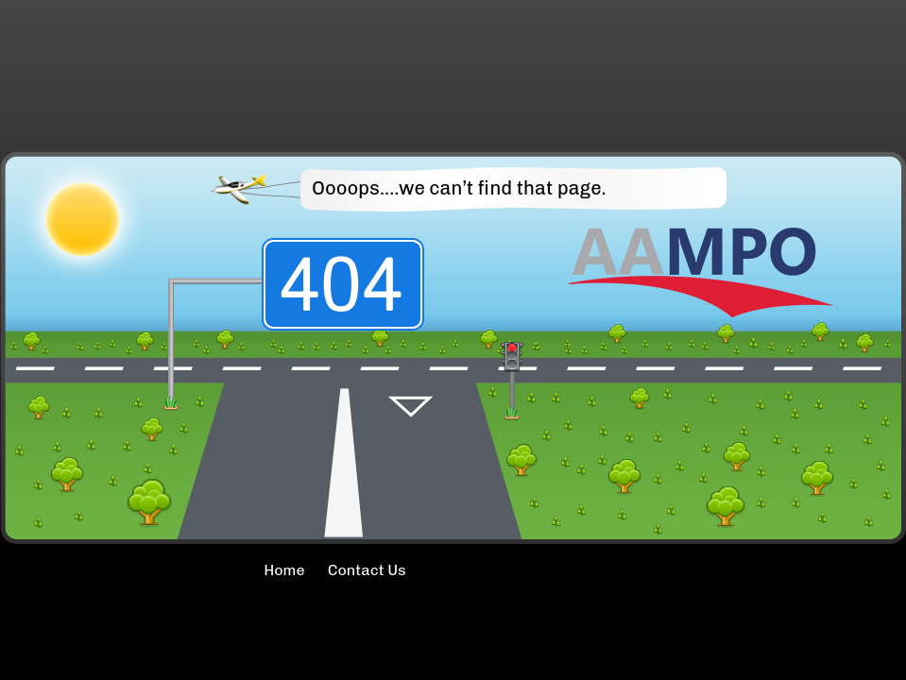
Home (232, 570)
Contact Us (367, 570)
